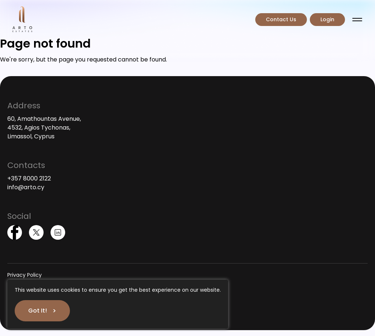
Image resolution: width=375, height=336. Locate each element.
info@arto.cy (25, 187)
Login (327, 19)
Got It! (37, 310)
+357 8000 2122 (29, 178)
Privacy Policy (24, 275)
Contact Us (281, 19)
